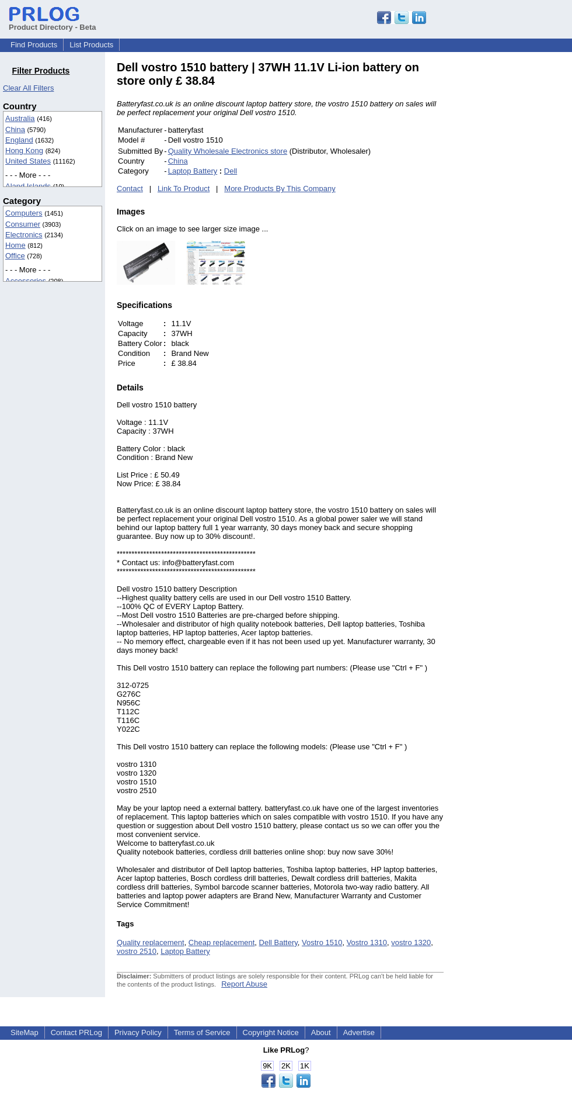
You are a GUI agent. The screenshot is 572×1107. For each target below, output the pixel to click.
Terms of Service (202, 1032)
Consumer (22, 224)
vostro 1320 (411, 942)
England (19, 140)
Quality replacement (150, 942)
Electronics (24, 234)
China (15, 129)
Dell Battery (278, 942)
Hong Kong (24, 150)
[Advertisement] (522, 236)
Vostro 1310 (367, 942)
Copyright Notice (271, 1032)
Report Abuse (244, 984)
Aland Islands (28, 186)
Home (15, 245)
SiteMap (25, 1032)
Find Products (34, 44)
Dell (230, 171)
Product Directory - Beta (52, 23)
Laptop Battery (193, 171)
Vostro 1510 (322, 942)
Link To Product (184, 188)
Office (15, 255)
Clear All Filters (28, 88)
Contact (130, 188)
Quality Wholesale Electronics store (227, 151)
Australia (20, 118)
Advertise (359, 1032)
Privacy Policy (138, 1032)
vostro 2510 (136, 951)
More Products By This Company (280, 188)
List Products (91, 44)
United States (28, 161)
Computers (24, 213)
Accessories (25, 280)
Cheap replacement (221, 942)
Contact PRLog (76, 1032)
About (321, 1032)
